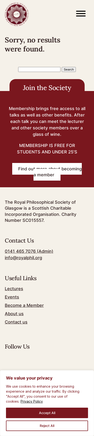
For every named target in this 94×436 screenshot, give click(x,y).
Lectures (14, 288)
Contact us (16, 321)
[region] (47, 403)
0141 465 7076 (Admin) (29, 251)
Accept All (47, 413)
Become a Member (24, 305)
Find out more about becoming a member (50, 171)
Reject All (47, 426)
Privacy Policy (32, 401)
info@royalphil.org (23, 257)
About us (14, 313)
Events (12, 296)
